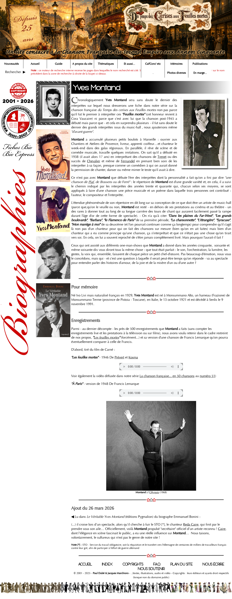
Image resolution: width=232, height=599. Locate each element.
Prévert (119, 357)
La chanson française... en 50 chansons (167, 376)
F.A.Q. (156, 564)
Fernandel (128, 161)
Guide (58, 64)
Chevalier (93, 161)
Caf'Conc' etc (153, 64)
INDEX (107, 564)
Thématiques (106, 64)
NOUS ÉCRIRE (213, 564)
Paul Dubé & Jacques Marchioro (110, 573)
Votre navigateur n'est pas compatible (151, 366)
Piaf (91, 182)
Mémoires (176, 64)
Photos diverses (176, 73)
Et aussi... (129, 64)
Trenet (162, 157)
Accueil (35, 64)
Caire (221, 529)
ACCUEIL (85, 564)
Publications (200, 64)
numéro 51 (207, 376)
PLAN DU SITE (181, 564)
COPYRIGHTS (133, 564)
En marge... (200, 73)
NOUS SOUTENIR (151, 569)
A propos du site (82, 64)
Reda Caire (190, 524)
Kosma (133, 357)
